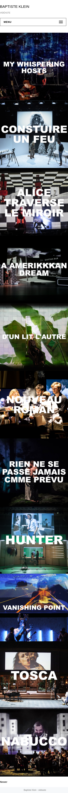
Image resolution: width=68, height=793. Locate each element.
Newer (3, 782)
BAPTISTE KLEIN (14, 6)
